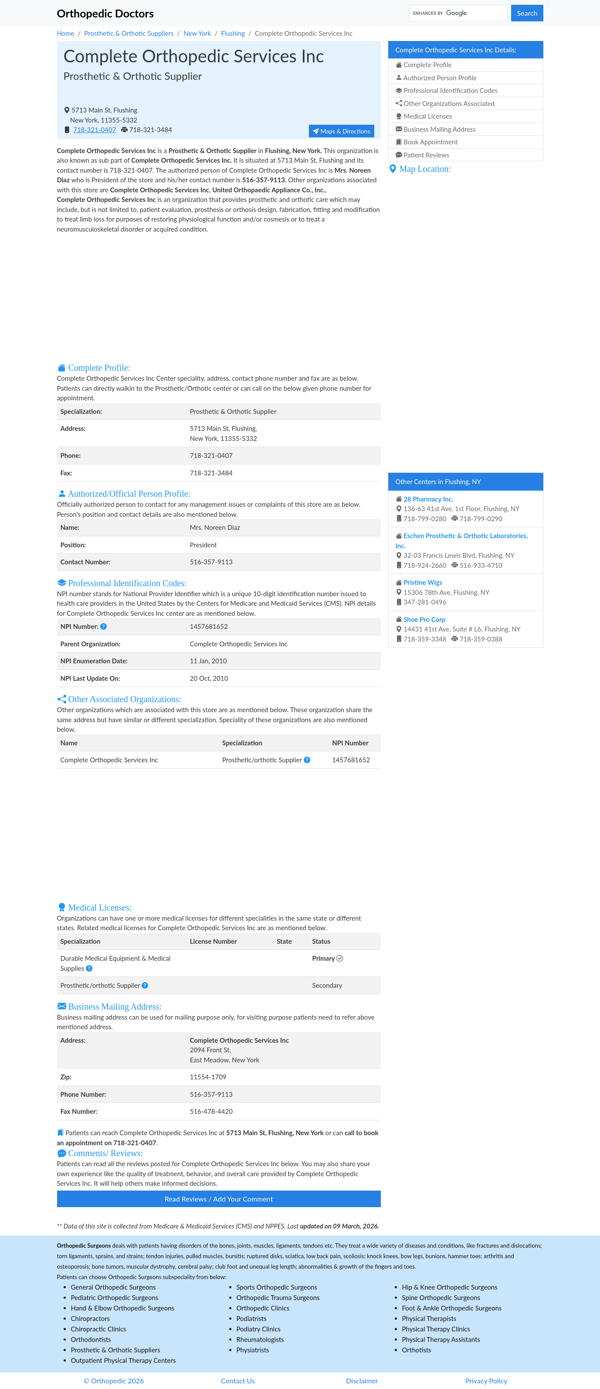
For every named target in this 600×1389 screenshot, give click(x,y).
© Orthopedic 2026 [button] (114, 1380)
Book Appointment (427, 142)
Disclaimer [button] (362, 1380)
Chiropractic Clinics (98, 1329)
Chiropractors (90, 1318)
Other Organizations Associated (445, 103)
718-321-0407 (94, 129)
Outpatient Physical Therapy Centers (123, 1360)
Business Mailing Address (436, 129)
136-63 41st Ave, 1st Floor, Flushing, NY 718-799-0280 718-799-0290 (458, 508)
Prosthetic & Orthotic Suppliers (128, 33)
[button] (103, 626)
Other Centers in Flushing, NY (438, 481)
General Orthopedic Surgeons (113, 1287)
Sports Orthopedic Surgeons (277, 1287)
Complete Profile (424, 64)
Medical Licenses (424, 116)
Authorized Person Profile (436, 78)
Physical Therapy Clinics (436, 1329)
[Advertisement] (219, 297)
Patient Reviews (423, 155)
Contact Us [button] (238, 1380)
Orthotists (416, 1350)
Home (66, 33)
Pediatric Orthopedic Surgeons (115, 1297)
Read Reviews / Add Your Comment (219, 1198)
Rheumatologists (260, 1339)
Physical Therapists (429, 1318)
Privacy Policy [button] (486, 1380)
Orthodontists (91, 1339)
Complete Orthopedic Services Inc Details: (456, 50)
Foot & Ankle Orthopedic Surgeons (452, 1308)
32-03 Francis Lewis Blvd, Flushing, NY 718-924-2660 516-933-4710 (462, 550)
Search (527, 13)
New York (197, 33)
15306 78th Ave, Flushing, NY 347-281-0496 (443, 592)
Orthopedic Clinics (263, 1308)
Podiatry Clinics (259, 1329)
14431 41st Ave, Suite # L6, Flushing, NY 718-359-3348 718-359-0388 (458, 629)
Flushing (233, 33)
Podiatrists (252, 1318)
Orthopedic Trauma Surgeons (278, 1297)
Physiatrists (253, 1350)
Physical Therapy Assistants (441, 1339)
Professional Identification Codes (447, 90)
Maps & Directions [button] (341, 131)
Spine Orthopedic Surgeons (441, 1297)
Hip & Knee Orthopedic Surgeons (450, 1287)
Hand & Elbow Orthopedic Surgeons (123, 1308)
